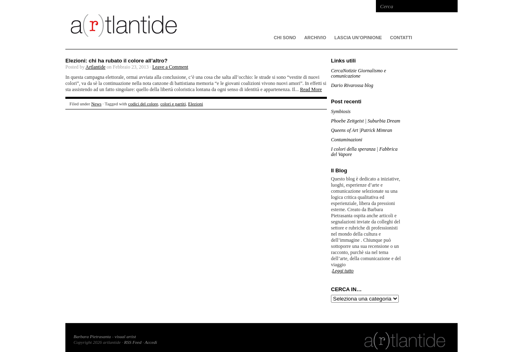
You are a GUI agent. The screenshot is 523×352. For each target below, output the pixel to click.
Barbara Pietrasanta (92, 336)
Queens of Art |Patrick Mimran (361, 130)
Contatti (401, 37)
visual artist (125, 336)
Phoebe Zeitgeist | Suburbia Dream (365, 121)
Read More (311, 89)
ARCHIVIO (315, 37)
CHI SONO (285, 37)
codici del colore (143, 103)
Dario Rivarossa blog (352, 85)
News (96, 103)
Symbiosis (341, 111)
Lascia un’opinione (358, 37)
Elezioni (195, 103)
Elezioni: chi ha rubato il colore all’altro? (116, 61)
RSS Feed (132, 342)
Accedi (151, 342)
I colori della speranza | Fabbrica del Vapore (364, 151)
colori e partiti (173, 103)
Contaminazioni (346, 140)
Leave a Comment (170, 67)
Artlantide (95, 67)
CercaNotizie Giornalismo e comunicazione (358, 73)
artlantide (188, 24)
